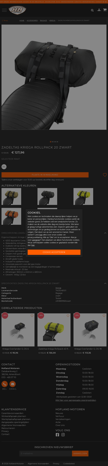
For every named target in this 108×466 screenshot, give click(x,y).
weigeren (36, 240)
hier (41, 235)
